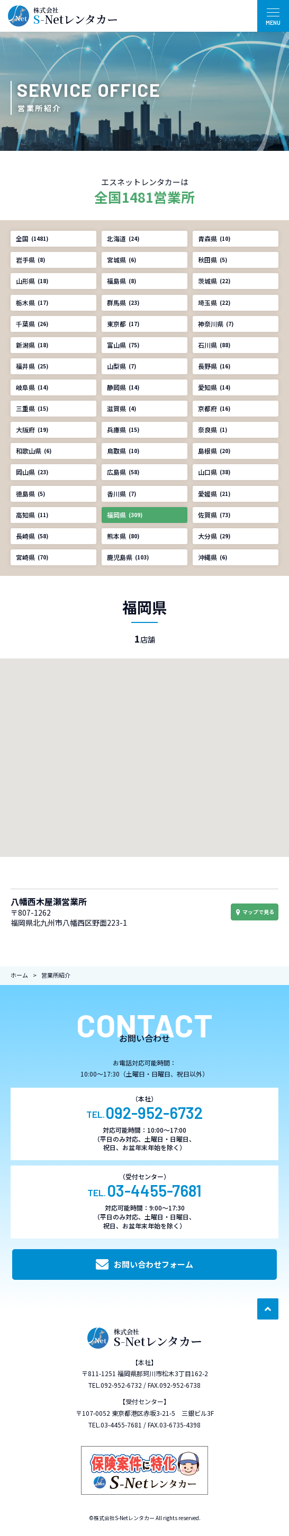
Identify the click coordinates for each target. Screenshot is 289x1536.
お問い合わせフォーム (144, 1264)
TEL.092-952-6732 (115, 1384)
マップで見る (254, 912)
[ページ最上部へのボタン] (267, 1309)
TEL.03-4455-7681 (115, 1424)
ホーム (19, 975)
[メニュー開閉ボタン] (273, 16)
